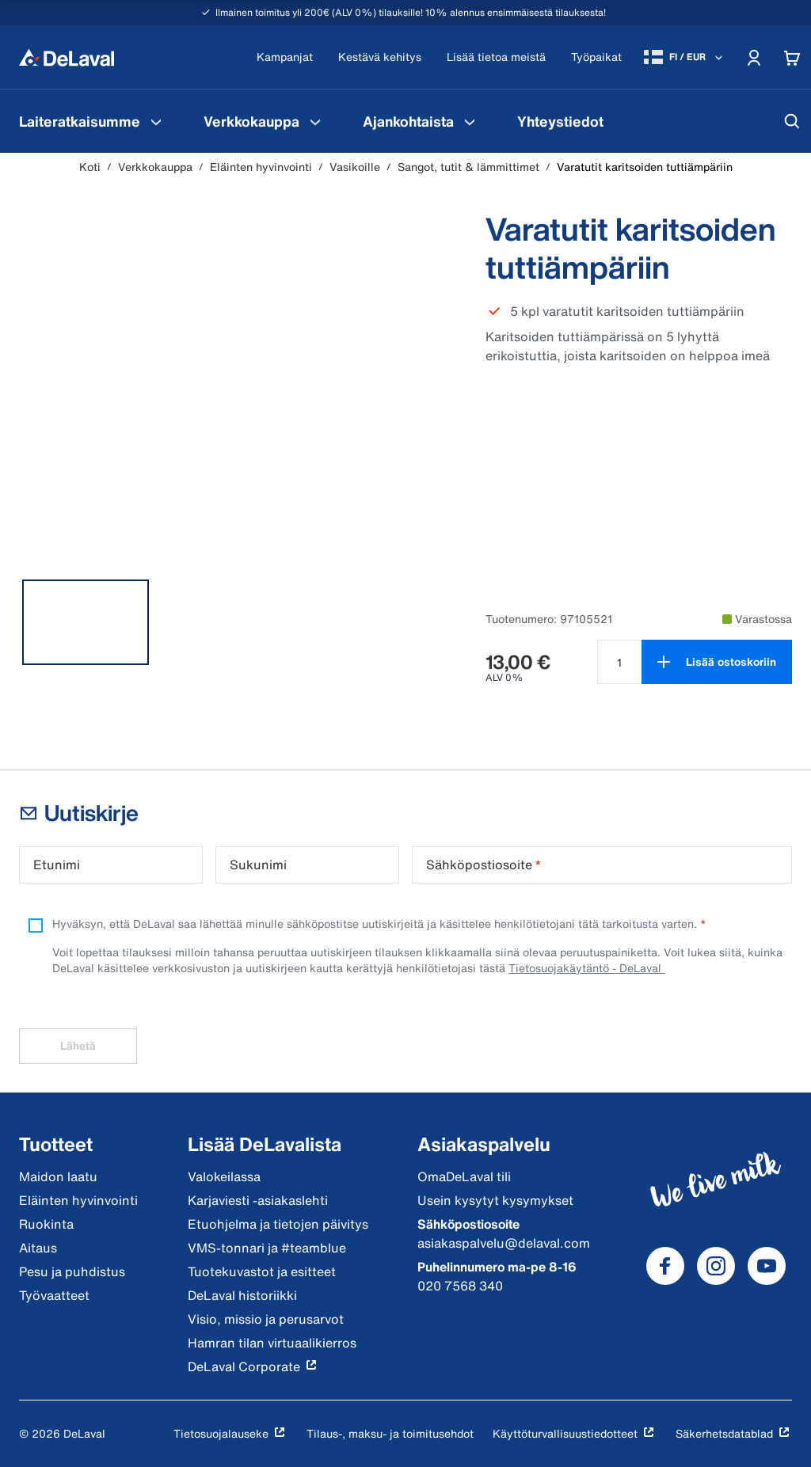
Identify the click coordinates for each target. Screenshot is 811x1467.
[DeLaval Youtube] (766, 1266)
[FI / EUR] (684, 57)
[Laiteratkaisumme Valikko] (156, 121)
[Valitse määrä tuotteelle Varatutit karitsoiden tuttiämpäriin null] (619, 662)
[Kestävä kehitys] (380, 57)
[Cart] (792, 57)
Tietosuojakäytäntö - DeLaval (586, 968)
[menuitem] (92, 121)
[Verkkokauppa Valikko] (315, 121)
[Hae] (792, 121)
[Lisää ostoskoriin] (717, 662)
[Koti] (66, 57)
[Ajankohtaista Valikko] (469, 121)
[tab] (85, 622)
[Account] (754, 57)
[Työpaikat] (596, 57)
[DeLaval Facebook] (665, 1266)
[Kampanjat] (285, 57)
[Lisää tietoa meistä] (496, 57)
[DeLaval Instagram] (716, 1266)
